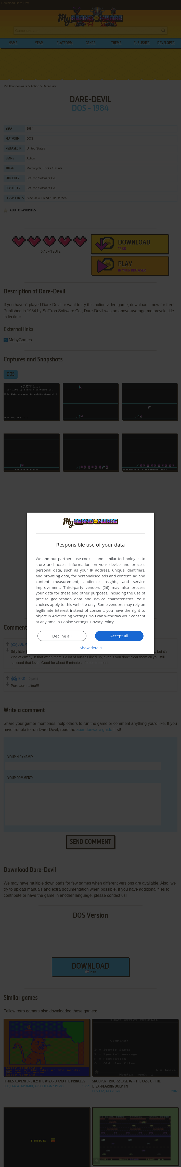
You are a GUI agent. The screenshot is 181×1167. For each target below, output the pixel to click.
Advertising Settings (69, 615)
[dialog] (90, 583)
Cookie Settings (74, 621)
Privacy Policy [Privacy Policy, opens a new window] (102, 621)
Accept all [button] (119, 635)
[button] (90, 647)
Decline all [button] (62, 636)
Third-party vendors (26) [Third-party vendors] (86, 587)
